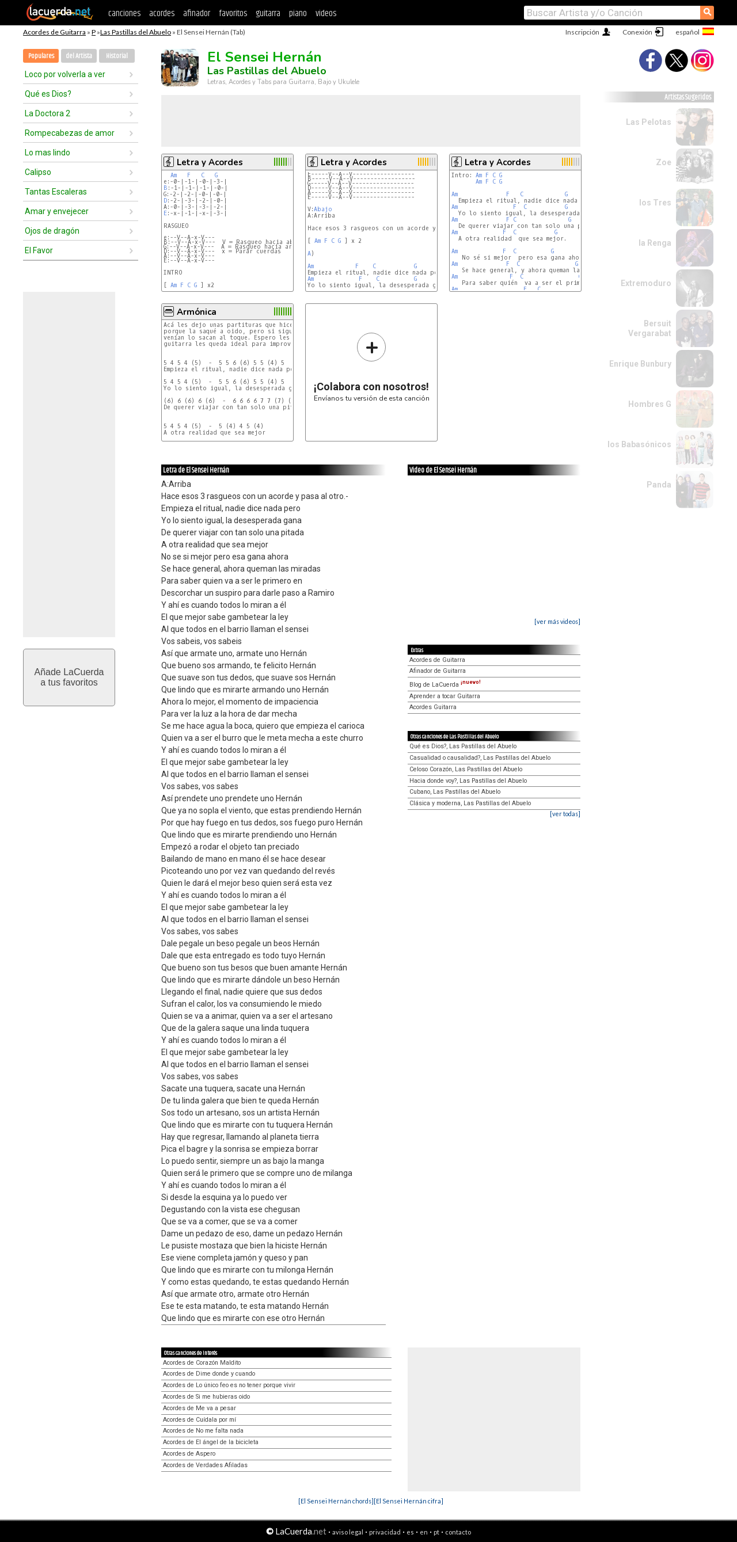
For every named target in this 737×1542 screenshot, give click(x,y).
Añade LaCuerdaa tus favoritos (69, 677)
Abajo (323, 209)
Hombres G (649, 404)
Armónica (196, 312)
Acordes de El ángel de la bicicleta (211, 1442)
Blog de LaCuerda (445, 684)
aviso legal (347, 1532)
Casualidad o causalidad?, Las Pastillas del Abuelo (479, 758)
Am (173, 175)
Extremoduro (646, 283)
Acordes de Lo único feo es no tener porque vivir (229, 1385)
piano (298, 13)
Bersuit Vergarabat (649, 328)
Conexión (637, 32)
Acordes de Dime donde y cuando (209, 1373)
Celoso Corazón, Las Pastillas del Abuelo (465, 769)
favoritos (233, 13)
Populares (41, 56)
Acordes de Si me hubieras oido (206, 1396)
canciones (124, 13)
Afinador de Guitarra (437, 671)
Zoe (663, 162)
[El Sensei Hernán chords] (336, 1501)
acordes (161, 13)
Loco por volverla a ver (65, 74)
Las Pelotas (648, 122)
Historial (117, 56)
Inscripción (582, 32)
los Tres (655, 202)
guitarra (268, 13)
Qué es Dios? (48, 93)
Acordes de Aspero (189, 1453)
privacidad (385, 1532)
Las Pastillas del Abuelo (135, 32)
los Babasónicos (639, 444)
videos (326, 13)
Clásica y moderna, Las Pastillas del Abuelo (470, 803)
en (424, 1532)
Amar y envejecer (57, 211)
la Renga (655, 243)
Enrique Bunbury (640, 363)
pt (436, 1532)
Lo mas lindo (47, 152)
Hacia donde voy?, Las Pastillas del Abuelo (468, 781)
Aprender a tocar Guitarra (444, 696)
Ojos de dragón (52, 230)
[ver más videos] (557, 621)
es (410, 1532)
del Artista (79, 56)
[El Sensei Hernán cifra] (408, 1501)
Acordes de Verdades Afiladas (205, 1465)
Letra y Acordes (210, 162)
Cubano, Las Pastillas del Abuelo (454, 791)
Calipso (38, 172)
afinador (196, 13)
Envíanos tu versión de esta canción (372, 367)
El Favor (39, 250)
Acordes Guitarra (433, 707)
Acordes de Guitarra (54, 32)
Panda (659, 484)
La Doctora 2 (47, 113)
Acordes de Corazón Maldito (202, 1362)
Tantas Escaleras (56, 191)
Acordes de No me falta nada (203, 1430)
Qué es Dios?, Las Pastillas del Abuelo (462, 746)
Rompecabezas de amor (70, 133)
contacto (458, 1532)
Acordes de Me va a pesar (199, 1408)
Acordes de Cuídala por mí (199, 1419)
